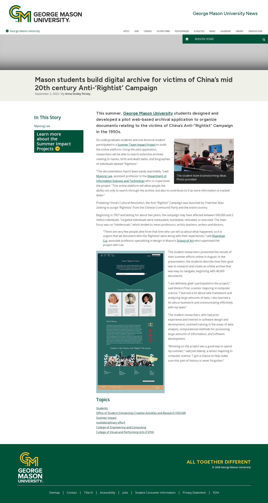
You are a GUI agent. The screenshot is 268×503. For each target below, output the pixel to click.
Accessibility (108, 492)
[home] (187, 39)
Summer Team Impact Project (137, 145)
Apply (126, 31)
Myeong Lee (42, 126)
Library (239, 31)
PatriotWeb (163, 31)
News (212, 31)
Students (102, 408)
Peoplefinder (182, 31)
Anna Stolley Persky (77, 94)
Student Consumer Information (155, 492)
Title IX (88, 492)
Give (137, 31)
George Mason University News (225, 13)
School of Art (185, 241)
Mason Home (204, 39)
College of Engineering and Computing (121, 427)
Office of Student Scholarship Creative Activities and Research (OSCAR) (141, 413)
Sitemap (54, 492)
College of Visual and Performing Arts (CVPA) (125, 432)
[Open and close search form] (264, 39)
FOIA (216, 492)
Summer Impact (106, 418)
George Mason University (148, 113)
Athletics (199, 31)
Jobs (125, 492)
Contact (72, 492)
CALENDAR (225, 31)
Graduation (255, 31)
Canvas (148, 31)
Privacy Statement (194, 492)
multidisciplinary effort (110, 422)
